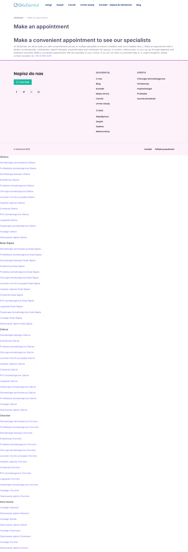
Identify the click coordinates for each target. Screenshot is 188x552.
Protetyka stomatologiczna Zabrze (17, 346)
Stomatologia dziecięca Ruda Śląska (17, 260)
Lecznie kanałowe (146, 98)
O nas (99, 78)
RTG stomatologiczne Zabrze (14, 375)
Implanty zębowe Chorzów (13, 461)
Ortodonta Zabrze (9, 369)
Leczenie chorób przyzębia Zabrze (17, 358)
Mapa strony (102, 93)
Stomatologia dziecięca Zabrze (15, 335)
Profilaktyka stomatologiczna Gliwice (18, 168)
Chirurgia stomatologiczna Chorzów (18, 450)
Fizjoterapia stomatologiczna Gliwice (18, 226)
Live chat (22, 82)
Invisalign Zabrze (8, 404)
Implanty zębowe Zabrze (12, 364)
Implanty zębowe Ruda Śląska (15, 289)
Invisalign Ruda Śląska (11, 318)
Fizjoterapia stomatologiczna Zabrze (18, 387)
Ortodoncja (143, 83)
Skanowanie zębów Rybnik (13, 524)
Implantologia (144, 88)
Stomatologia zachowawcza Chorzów (19, 421)
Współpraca (102, 116)
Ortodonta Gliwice (9, 208)
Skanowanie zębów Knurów (14, 548)
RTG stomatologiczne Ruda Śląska (17, 300)
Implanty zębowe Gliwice (12, 203)
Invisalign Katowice (9, 507)
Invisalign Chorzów (9, 490)
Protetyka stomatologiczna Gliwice (17, 185)
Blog (140, 4)
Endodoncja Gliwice (9, 180)
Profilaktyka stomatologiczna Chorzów (19, 427)
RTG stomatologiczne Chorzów (15, 473)
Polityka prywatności (164, 149)
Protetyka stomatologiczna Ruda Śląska (19, 272)
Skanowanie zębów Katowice (14, 513)
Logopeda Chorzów (10, 479)
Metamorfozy (103, 131)
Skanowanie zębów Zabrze (13, 410)
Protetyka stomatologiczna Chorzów (18, 444)
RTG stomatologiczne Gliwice (14, 214)
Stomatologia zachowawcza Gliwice (17, 162)
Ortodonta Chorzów (10, 467)
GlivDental (18, 18)
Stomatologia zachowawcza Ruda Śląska (20, 249)
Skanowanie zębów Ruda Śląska (16, 323)
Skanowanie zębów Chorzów (14, 496)
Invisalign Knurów (9, 542)
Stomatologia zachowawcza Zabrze (18, 392)
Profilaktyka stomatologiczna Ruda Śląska (21, 254)
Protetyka (142, 93)
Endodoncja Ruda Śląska (12, 266)
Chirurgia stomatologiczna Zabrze (17, 352)
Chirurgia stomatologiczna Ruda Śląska (19, 277)
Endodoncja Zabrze (9, 340)
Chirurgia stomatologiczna (151, 78)
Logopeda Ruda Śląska (11, 306)
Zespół (60, 4)
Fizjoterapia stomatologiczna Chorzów (19, 484)
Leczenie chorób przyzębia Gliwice (17, 197)
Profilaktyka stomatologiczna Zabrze (18, 398)
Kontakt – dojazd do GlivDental (117, 4)
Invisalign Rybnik (8, 519)
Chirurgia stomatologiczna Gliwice (16, 191)
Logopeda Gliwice (8, 220)
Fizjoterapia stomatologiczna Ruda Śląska (20, 312)
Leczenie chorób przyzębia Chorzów (18, 456)
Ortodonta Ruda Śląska (11, 295)
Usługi (48, 4)
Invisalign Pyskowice (10, 530)
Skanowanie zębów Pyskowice (15, 536)
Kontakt (100, 88)
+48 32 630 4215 (42, 56)
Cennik (73, 4)
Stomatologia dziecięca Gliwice (15, 174)
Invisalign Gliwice (8, 231)
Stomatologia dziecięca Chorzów (16, 433)
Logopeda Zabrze (8, 381)
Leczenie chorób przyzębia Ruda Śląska (20, 283)
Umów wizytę (88, 4)
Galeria (100, 126)
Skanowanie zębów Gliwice (13, 237)
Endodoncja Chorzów (10, 438)
